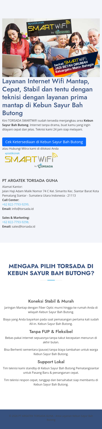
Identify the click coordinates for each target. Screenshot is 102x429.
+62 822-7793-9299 (15, 204)
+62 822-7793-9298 (15, 222)
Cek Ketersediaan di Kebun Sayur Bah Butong (44, 141)
